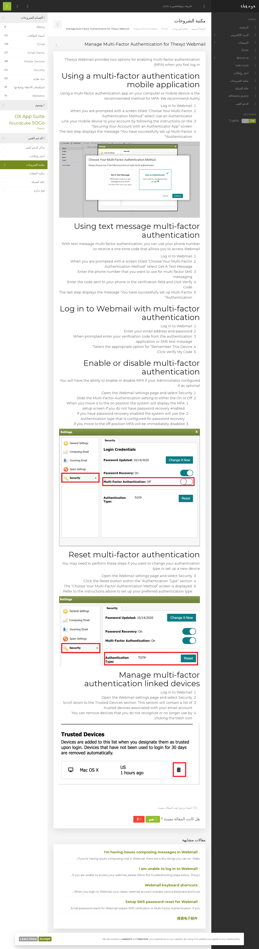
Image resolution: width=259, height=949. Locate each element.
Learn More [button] (28, 939)
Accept (45, 939)
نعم (153, 819)
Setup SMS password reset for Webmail (162, 902)
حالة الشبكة (24, 182)
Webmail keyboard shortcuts (172, 885)
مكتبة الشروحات (180, 28)
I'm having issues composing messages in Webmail (152, 852)
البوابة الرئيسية (198, 28)
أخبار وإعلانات (24, 156)
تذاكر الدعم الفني (24, 147)
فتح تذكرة (24, 190)
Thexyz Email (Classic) (145, 28)
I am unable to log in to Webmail (169, 869)
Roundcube (20, 123)
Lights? (242, 121)
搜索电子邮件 (188, 918)
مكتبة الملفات (24, 173)
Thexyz (41, 128)
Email (164, 28)
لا (139, 819)
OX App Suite (30, 116)
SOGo (38, 123)
